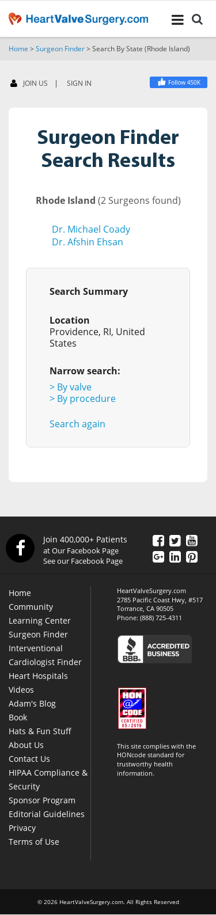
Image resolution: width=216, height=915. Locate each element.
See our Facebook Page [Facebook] (83, 561)
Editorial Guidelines (47, 813)
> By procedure (83, 398)
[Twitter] (175, 540)
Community (31, 606)
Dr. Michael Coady (91, 229)
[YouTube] (192, 540)
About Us (26, 744)
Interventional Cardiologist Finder (45, 655)
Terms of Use (34, 841)
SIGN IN (79, 83)
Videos (21, 689)
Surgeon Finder (60, 49)
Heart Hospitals (38, 675)
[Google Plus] (158, 556)
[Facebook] (178, 82)
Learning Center (40, 620)
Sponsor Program (42, 800)
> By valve (71, 387)
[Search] (197, 20)
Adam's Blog (32, 703)
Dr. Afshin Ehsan (87, 242)
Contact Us (29, 758)
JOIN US (29, 84)
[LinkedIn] (175, 556)
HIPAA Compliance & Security (48, 779)
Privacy (22, 827)
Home (18, 49)
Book (18, 717)
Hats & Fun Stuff (40, 731)
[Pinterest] (192, 556)
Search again (77, 423)
